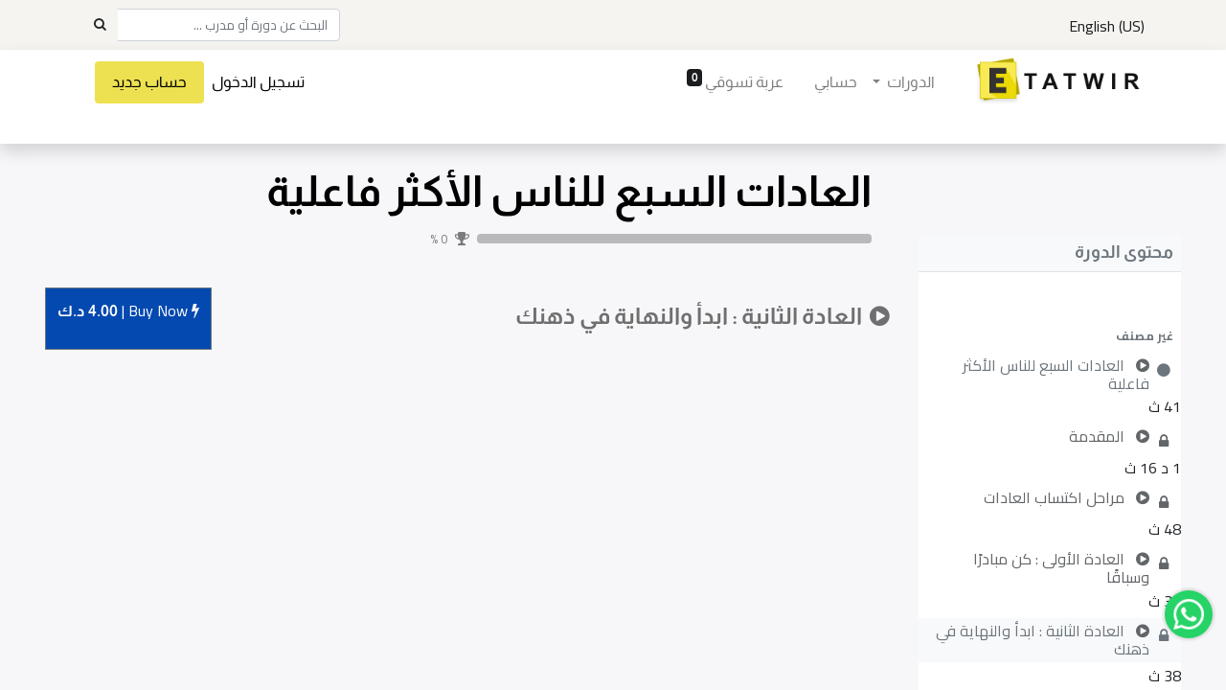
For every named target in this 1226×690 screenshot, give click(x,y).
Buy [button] (128, 312)
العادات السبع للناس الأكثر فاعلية (569, 191)
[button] (1050, 335)
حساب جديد (151, 82)
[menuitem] (834, 82)
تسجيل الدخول (260, 82)
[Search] (99, 25)
